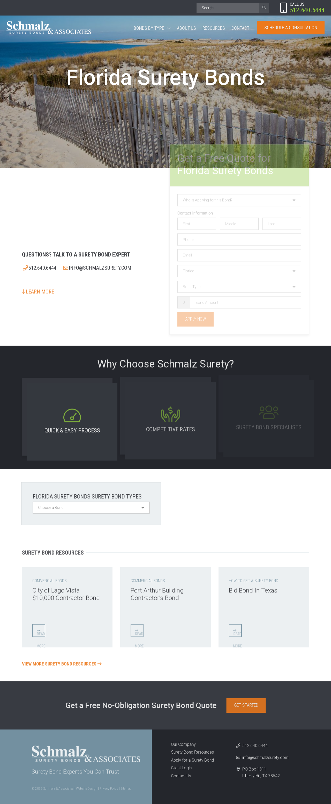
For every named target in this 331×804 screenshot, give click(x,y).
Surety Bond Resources (190, 752)
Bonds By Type (149, 28)
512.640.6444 (39, 266)
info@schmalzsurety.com (96, 266)
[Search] (228, 8)
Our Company (181, 744)
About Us (186, 28)
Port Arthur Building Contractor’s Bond (157, 592)
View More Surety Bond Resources (62, 662)
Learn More (38, 290)
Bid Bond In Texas (253, 588)
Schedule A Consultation (290, 27)
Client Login (179, 767)
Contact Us (179, 775)
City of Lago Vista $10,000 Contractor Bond (66, 592)
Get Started (248, 705)
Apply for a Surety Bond (190, 760)
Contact (240, 28)
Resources (213, 28)
